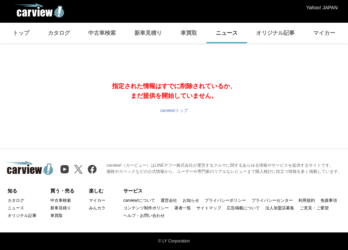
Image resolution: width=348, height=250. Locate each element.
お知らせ (191, 200)
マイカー (324, 33)
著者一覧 (182, 208)
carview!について (139, 200)
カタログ (59, 33)
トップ (21, 33)
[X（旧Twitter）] (78, 169)
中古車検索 (102, 33)
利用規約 (306, 200)
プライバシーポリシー (225, 200)
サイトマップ (208, 208)
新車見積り (148, 33)
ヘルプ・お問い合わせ (144, 215)
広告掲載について (243, 208)
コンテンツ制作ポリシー (146, 208)
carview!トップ (174, 110)
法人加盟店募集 (279, 208)
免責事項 (328, 200)
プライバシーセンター (272, 200)
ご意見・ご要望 (314, 208)
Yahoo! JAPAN (322, 7)
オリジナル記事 (275, 33)
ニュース (227, 33)
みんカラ (97, 208)
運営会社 (169, 200)
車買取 (189, 33)
